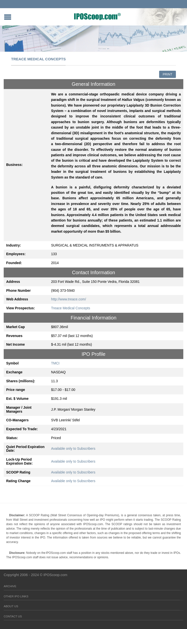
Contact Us (13, 616)
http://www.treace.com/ (68, 299)
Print (167, 74)
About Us (11, 606)
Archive (10, 586)
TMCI (55, 363)
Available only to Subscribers (73, 448)
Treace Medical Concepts (70, 308)
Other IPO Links (16, 596)
